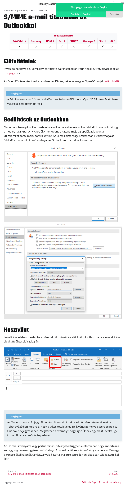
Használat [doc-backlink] (16, 330)
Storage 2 (88, 41)
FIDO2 (74, 41)
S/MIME (43, 10)
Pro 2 (62, 41)
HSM (33, 10)
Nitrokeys (9, 10)
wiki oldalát (112, 81)
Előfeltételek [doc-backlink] (20, 61)
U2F (112, 41)
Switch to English (81, 14)
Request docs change (110, 482)
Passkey (36, 41)
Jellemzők (22, 10)
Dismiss (114, 14)
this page (9, 73)
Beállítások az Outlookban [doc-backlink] (36, 120)
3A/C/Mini (19, 41)
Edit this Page (89, 482)
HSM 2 (50, 41)
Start (102, 41)
